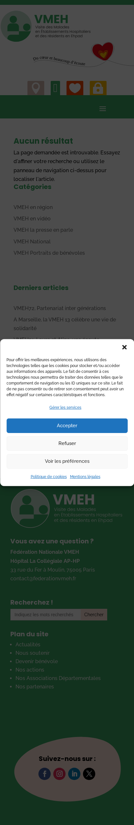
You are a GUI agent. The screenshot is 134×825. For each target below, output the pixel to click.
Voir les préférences (67, 461)
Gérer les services (65, 407)
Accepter (67, 426)
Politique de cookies (49, 476)
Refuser (67, 443)
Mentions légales (85, 476)
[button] (124, 347)
